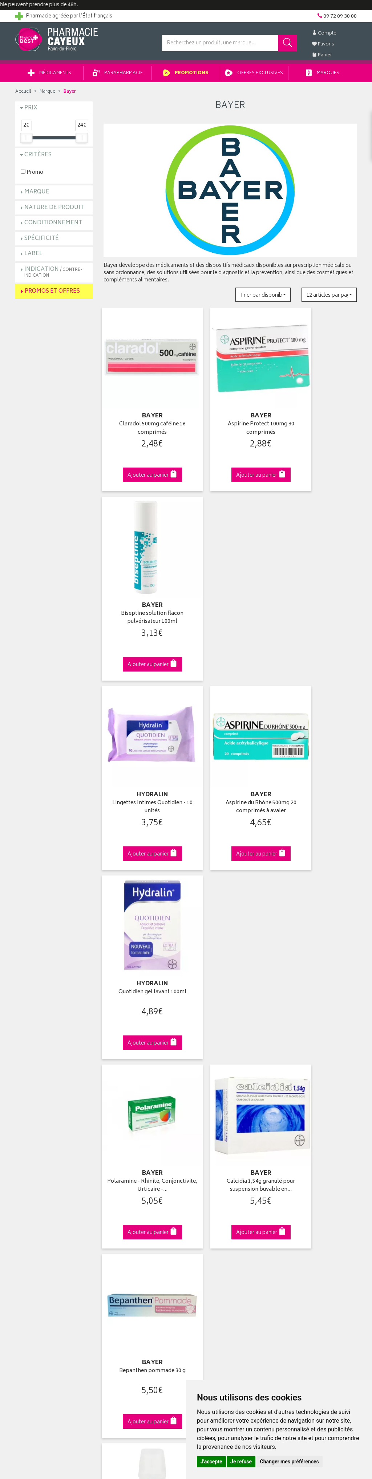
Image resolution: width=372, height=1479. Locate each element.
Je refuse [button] (241, 1461)
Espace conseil (121, 1205)
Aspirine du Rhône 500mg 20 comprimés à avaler (230, 574)
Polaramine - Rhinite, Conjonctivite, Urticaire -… (142, 741)
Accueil (23, 94)
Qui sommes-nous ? (39, 1171)
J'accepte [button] (211, 1461)
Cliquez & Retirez (54, 1045)
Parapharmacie (118, 76)
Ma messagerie (208, 1213)
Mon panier (204, 1196)
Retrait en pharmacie (303, 1171)
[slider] (26, 140)
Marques (322, 76)
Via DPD (230, 1045)
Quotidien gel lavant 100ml (318, 570)
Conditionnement (53, 226)
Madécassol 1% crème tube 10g (230, 907)
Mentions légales (123, 1247)
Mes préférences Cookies (133, 1272)
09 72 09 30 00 (318, 1045)
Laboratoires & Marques (131, 1179)
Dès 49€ (142, 1048)
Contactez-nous (34, 1196)
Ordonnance (118, 1222)
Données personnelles (130, 1255)
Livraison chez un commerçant (315, 1188)
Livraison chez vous (302, 1179)
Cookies (113, 1264)
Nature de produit (54, 210)
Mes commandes (211, 1188)
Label (33, 256)
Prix (30, 111)
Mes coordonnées (212, 1179)
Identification (206, 1171)
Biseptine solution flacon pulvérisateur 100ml (318, 408)
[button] (263, 297)
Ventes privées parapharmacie (138, 1196)
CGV (109, 1238)
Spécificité (41, 241)
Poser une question (38, 1188)
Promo (32, 175)
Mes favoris (204, 1205)
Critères (38, 158)
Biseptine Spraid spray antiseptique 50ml (318, 907)
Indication (53, 274)
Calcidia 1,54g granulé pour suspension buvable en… (230, 741)
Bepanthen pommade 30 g (318, 737)
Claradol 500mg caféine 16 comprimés (142, 408)
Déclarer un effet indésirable (136, 1230)
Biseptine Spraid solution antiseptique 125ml (142, 907)
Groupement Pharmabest (44, 1179)
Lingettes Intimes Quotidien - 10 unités (142, 574)
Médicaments (49, 76)
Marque (47, 94)
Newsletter (116, 1213)
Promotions (186, 76)
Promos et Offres (52, 294)
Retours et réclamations (43, 1205)
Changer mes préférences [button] (289, 1461)
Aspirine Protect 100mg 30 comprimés (230, 408)
